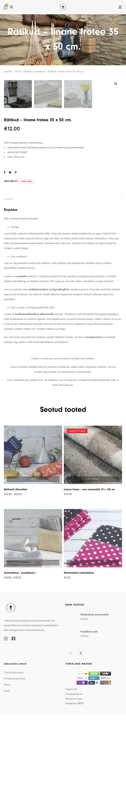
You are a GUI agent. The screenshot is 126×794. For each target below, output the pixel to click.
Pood (18, 71)
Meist (7, 763)
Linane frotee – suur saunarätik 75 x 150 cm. (89, 568)
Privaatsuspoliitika (14, 757)
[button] (11, 7)
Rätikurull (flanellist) (15, 568)
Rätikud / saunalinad (34, 71)
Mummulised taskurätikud (79, 651)
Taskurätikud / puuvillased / (20, 651)
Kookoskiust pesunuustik (95, 693)
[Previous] (70, 732)
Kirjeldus (8, 277)
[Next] (80, 732)
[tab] (63, 278)
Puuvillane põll (89, 710)
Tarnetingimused (13, 751)
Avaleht (8, 71)
